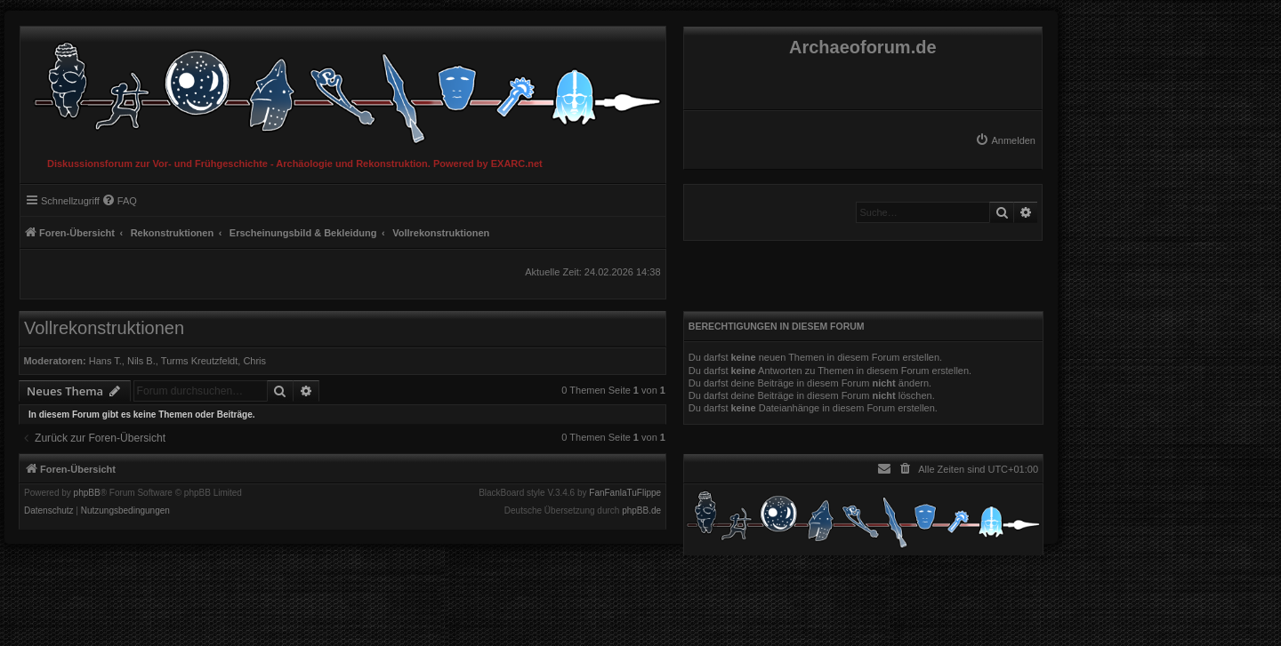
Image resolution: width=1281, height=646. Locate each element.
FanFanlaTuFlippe (625, 493)
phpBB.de (641, 510)
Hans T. (105, 360)
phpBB (87, 493)
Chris (254, 360)
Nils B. (141, 360)
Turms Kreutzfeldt (199, 360)
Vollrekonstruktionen (104, 328)
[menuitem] (1005, 140)
